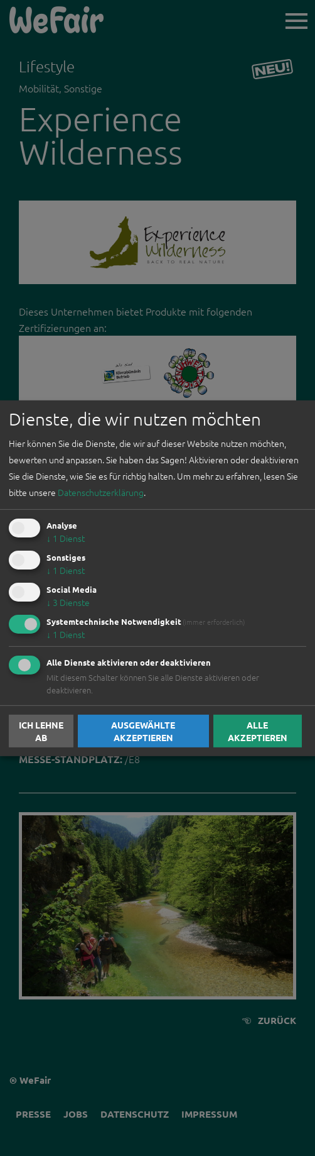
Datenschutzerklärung (101, 492)
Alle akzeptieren (257, 731)
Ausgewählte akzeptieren (143, 731)
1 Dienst (65, 538)
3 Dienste (68, 602)
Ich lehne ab (41, 731)
